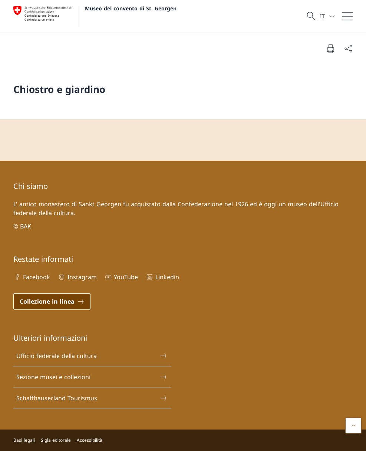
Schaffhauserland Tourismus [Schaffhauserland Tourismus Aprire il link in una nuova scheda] (91, 398)
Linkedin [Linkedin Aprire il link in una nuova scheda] (162, 277)
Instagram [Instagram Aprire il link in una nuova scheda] (76, 277)
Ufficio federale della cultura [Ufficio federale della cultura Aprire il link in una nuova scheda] (91, 355)
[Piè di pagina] (183, 440)
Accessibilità (89, 440)
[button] (353, 425)
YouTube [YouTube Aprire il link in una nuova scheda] (121, 277)
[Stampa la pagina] (330, 48)
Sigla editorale (56, 440)
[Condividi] (348, 48)
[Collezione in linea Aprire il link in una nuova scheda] (51, 301)
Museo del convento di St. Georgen (131, 8)
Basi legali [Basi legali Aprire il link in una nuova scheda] (24, 440)
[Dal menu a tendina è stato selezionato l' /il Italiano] (327, 16)
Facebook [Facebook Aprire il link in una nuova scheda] (31, 277)
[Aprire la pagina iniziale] (95, 16)
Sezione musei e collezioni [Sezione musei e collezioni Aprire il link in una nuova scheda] (91, 377)
